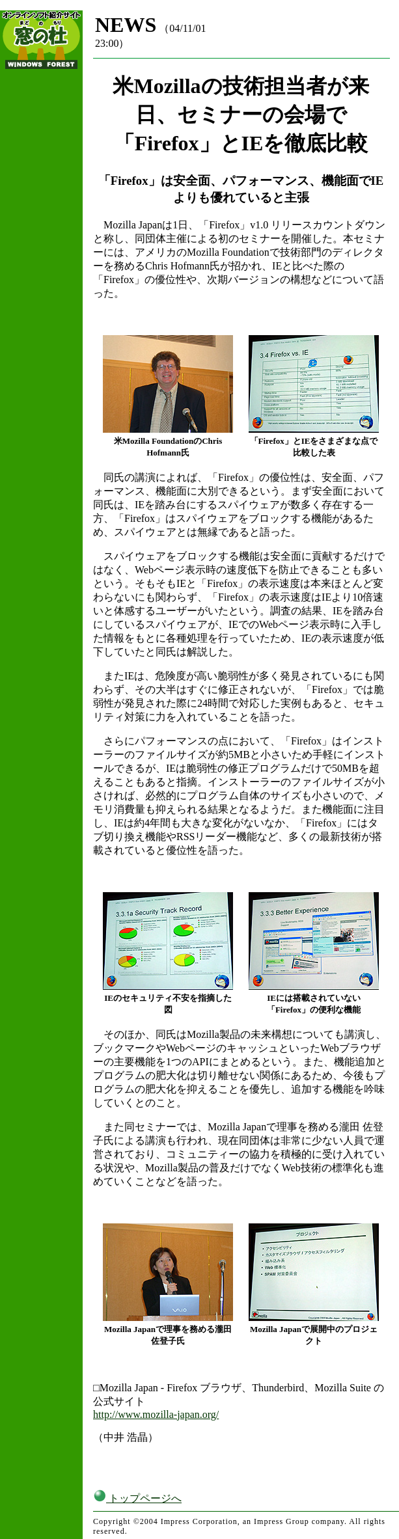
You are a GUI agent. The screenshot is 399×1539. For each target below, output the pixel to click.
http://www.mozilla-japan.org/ (156, 1414)
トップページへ (137, 1498)
